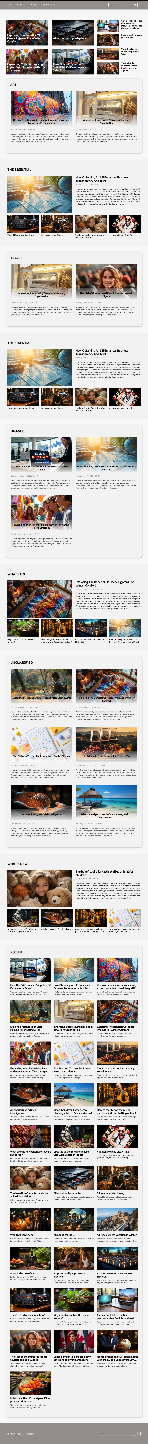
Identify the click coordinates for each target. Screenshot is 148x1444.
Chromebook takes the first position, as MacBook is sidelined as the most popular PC (117, 1318)
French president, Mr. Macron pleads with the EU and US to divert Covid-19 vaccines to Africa (117, 1359)
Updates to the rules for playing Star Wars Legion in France (21, 930)
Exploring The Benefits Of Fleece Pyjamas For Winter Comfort (24, 38)
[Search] (120, 5)
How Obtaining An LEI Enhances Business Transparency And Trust (124, 640)
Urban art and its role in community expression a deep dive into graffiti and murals (117, 988)
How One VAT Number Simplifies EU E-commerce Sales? (69, 67)
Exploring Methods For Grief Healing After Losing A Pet (41, 698)
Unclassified (49, 5)
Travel (20, 5)
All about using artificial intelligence (41, 814)
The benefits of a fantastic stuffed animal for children (90, 236)
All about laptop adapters (69, 38)
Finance (33, 5)
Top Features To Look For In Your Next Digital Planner (41, 756)
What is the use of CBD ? (24, 1273)
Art (9, 5)
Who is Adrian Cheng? (22, 1235)
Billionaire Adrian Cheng (52, 235)
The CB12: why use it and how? (21, 235)
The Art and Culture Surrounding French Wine (130, 51)
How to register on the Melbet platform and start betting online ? (56, 640)
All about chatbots (64, 1235)
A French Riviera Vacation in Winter (117, 1235)
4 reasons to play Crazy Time (122, 235)
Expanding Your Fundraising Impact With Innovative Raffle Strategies (26, 67)
